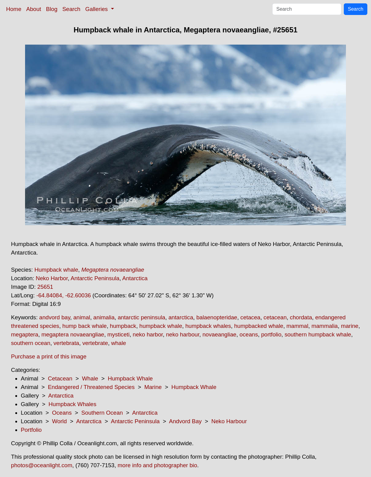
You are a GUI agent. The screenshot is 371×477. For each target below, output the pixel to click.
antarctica (180, 317)
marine (349, 326)
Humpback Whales (73, 404)
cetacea (250, 317)
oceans (249, 334)
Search (71, 9)
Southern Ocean (102, 412)
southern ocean (30, 343)
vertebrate (95, 343)
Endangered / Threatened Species (91, 387)
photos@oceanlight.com (41, 465)
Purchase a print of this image (48, 356)
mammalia (324, 326)
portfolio (271, 334)
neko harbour (182, 334)
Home (13, 9)
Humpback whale (56, 269)
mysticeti (118, 334)
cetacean (275, 317)
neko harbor (148, 334)
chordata (301, 317)
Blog (51, 9)
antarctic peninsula (141, 317)
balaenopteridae (216, 317)
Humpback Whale (130, 378)
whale (118, 343)
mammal (297, 326)
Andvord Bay (185, 421)
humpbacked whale (258, 326)
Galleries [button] (97, 9)
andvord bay (54, 317)
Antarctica (135, 278)
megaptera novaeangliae (73, 334)
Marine (153, 387)
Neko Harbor (52, 278)
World (59, 421)
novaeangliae (219, 334)
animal (81, 317)
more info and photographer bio (157, 465)
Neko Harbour (229, 421)
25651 (45, 287)
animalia (103, 317)
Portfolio (31, 430)
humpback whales (208, 326)
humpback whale (160, 326)
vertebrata (66, 343)
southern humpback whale (318, 334)
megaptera (24, 334)
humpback (123, 326)
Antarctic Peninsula (95, 278)
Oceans (62, 412)
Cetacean (60, 378)
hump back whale (84, 326)
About (33, 9)
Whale (90, 378)
